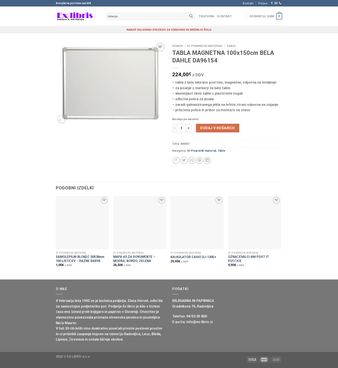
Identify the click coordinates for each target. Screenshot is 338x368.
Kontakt (248, 3)
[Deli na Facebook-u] (176, 160)
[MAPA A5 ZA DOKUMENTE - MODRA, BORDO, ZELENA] (139, 222)
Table (231, 46)
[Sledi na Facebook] (272, 3)
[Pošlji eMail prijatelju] (191, 160)
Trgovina (206, 16)
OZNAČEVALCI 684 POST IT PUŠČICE (248, 259)
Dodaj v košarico (217, 128)
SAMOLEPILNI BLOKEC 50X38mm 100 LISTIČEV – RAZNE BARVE (80, 259)
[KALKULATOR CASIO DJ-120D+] (197, 222)
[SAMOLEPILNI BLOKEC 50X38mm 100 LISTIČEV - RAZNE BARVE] (82, 222)
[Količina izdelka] (181, 128)
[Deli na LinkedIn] (207, 160)
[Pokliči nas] (280, 3)
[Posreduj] (191, 16)
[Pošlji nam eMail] (276, 3)
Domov (177, 46)
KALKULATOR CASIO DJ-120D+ (193, 257)
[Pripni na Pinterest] (199, 160)
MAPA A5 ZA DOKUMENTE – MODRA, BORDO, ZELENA (134, 259)
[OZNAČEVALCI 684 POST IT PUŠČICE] (254, 222)
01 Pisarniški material (204, 46)
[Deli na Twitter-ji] (184, 160)
